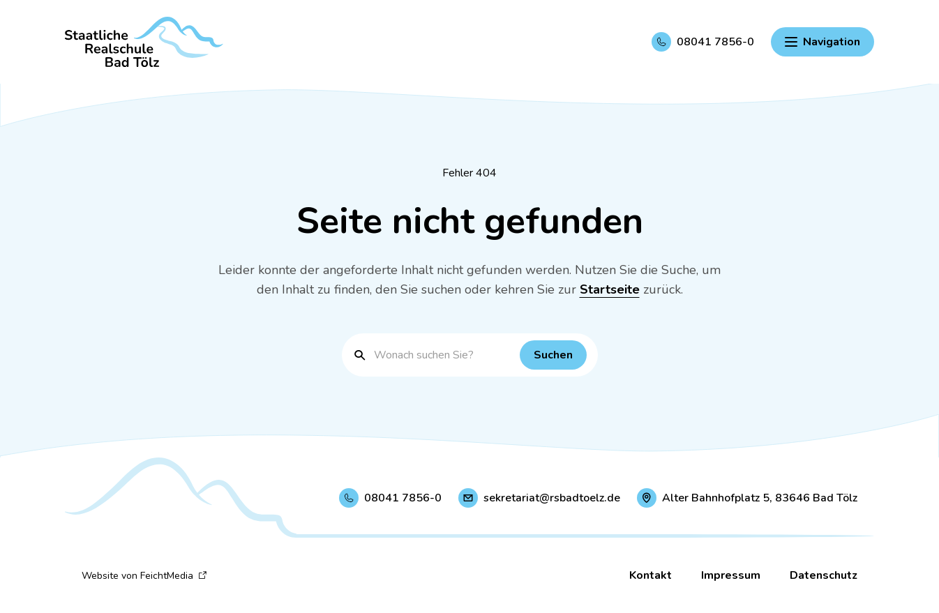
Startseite (610, 289)
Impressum (730, 575)
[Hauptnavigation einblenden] (822, 41)
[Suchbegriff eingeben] (443, 355)
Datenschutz (823, 575)
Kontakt (650, 575)
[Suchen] (553, 355)
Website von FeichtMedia (144, 575)
